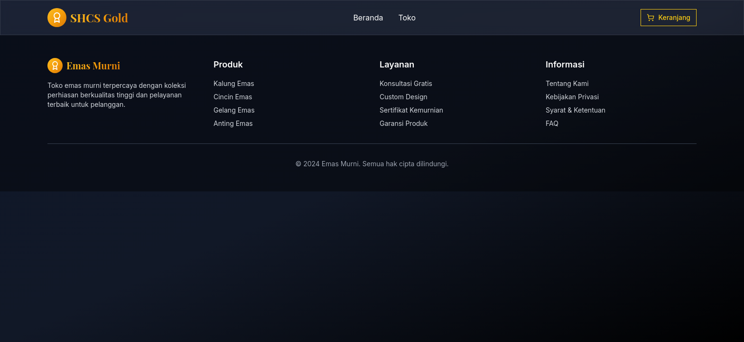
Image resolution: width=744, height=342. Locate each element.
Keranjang (668, 17)
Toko (407, 17)
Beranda (368, 17)
